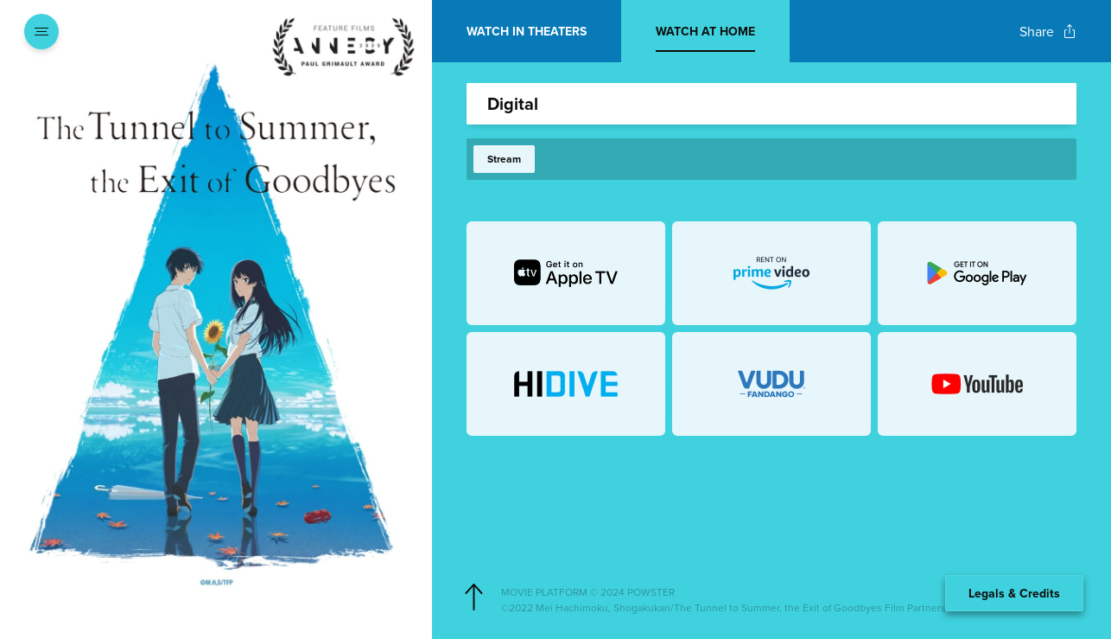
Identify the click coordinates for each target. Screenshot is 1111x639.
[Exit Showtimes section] (432, 30)
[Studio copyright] (785, 608)
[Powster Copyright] (785, 592)
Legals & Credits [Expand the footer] (1014, 593)
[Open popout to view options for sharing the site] (1047, 31)
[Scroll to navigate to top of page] (473, 597)
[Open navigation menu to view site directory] (41, 31)
